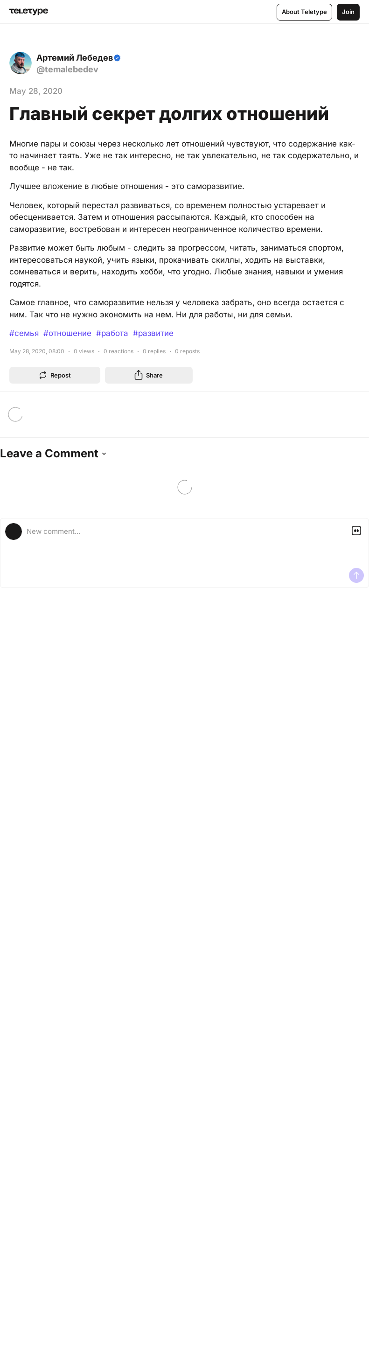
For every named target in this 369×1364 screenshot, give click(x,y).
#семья (24, 333)
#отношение (67, 333)
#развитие (153, 333)
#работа (112, 333)
